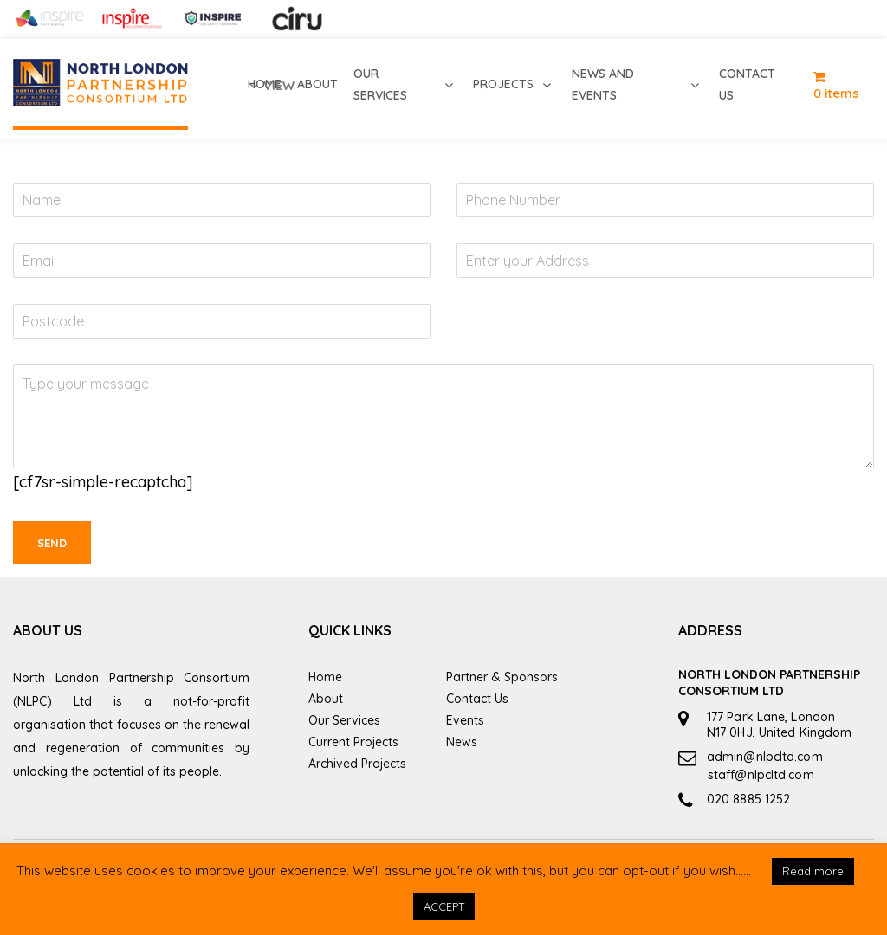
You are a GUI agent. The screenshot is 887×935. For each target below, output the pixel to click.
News (461, 742)
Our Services (344, 720)
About (325, 698)
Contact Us (477, 698)
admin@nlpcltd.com (765, 756)
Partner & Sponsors (502, 677)
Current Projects (353, 742)
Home (325, 677)
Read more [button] (813, 871)
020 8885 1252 (748, 799)
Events (465, 720)
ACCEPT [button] (444, 906)
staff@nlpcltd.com (761, 775)
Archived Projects (357, 763)
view (272, 85)
